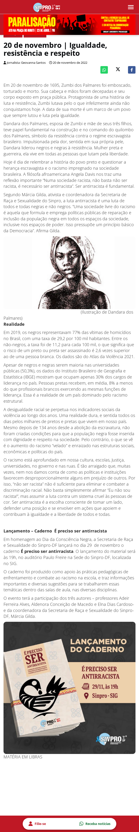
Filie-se (37, 823)
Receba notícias (94, 823)
